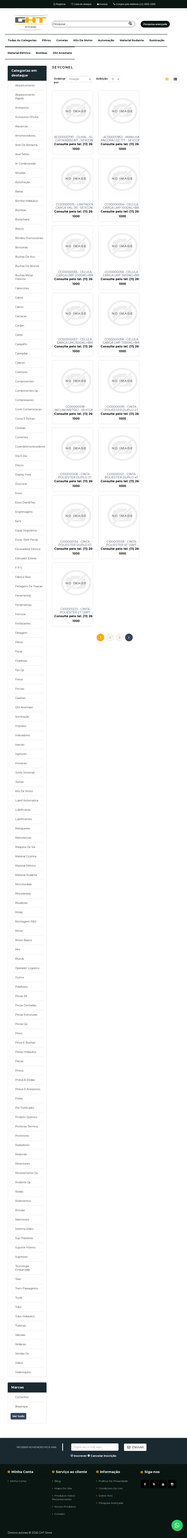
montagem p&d (26, 921)
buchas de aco (25, 256)
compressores (24, 400)
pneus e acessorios (27, 1089)
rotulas (20, 1210)
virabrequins (23, 1372)
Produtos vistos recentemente (63, 1497)
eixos (18, 493)
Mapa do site (62, 1488)
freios (19, 679)
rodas (19, 1191)
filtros (46, 40)
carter (19, 335)
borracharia (22, 219)
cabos (19, 297)
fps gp (19, 670)
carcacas (20, 316)
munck (19, 958)
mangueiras (22, 828)
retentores (22, 1163)
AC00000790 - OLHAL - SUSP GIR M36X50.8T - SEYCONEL (76, 138)
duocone (21, 484)
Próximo (129, 435)
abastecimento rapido (25, 96)
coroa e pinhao (25, 418)
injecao (19, 744)
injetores (20, 754)
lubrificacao (23, 809)
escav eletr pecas (26, 539)
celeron (20, 362)
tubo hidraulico (25, 1316)
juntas (19, 782)
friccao (19, 688)
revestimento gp (26, 1173)
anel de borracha (26, 145)
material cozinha (25, 856)
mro (17, 949)
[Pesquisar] (93, 24)
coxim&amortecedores (29, 446)
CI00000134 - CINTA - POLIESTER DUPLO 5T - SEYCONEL (76, 408)
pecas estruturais (26, 1014)
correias (62, 40)
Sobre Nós (104, 1495)
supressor (21, 1256)
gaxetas (20, 698)
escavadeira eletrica (27, 549)
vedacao (20, 1344)
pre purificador (24, 1107)
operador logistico (27, 968)
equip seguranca (26, 530)
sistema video (24, 1229)
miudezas (21, 903)
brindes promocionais (29, 238)
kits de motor (83, 40)
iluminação (157, 40)
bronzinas (21, 247)
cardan (19, 325)
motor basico (23, 940)
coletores (21, 372)
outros (19, 977)
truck (18, 1297)
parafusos (21, 986)
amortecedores (25, 135)
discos (19, 465)
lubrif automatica (26, 800)
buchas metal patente (24, 277)
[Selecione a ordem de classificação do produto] (79, 79)
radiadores (22, 1145)
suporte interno (25, 1247)
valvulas (20, 1335)
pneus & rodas (25, 1080)
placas (19, 1061)
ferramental (23, 595)
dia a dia (21, 456)
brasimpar (21, 1406)
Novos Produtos (64, 1506)
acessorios (22, 107)
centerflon (22, 1397)
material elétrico (19, 53)
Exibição (102, 78)
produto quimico (26, 1117)
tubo (18, 1307)
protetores (22, 1135)
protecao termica (26, 1126)
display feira (23, 474)
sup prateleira (24, 1238)
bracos (19, 228)
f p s (18, 567)
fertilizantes (23, 623)
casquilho (21, 344)
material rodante (132, 40)
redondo (21, 1154)
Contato (58, 1513)
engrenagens (24, 511)
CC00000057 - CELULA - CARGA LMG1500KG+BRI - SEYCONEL (76, 273)
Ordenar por (60, 80)
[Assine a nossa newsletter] (94, 1447)
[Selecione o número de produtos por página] (114, 79)
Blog (56, 1480)
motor (19, 931)
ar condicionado (25, 163)
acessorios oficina (26, 117)
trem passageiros (26, 1288)
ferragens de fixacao (29, 586)
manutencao (23, 837)
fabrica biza (22, 577)
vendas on (22, 1353)
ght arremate (62, 53)
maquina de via (25, 847)
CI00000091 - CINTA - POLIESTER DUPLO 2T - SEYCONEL (76, 341)
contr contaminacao (28, 409)
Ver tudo (18, 1416)
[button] (22, 40)
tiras (18, 1279)
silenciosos (22, 1219)
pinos (18, 1033)
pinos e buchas (25, 1042)
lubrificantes (23, 819)
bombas (41, 53)
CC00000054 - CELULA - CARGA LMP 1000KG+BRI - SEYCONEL (76, 206)
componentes (24, 381)
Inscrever (80, 1455)
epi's (18, 521)
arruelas (20, 173)
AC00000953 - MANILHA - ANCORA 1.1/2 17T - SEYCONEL (120, 138)
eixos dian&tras (25, 502)
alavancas (21, 126)
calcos (19, 307)
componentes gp (26, 390)
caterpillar (21, 353)
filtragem (21, 633)
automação (106, 40)
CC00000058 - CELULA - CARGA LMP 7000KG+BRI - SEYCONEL (120, 273)
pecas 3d (21, 996)
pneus (19, 1070)
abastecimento (25, 85)
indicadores (22, 735)
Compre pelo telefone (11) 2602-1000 (134, 4)
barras (19, 191)
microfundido (23, 884)
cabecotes (22, 288)
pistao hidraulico (25, 1052)
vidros (19, 1363)
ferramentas (23, 605)
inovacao (21, 763)
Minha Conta (17, 1480)
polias (19, 1098)
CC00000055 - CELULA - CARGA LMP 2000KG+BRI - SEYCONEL (120, 206)
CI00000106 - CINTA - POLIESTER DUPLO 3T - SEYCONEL (120, 341)
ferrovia (20, 614)
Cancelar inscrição (103, 1455)
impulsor (20, 726)
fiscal (18, 651)
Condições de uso (109, 1488)
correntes (21, 437)
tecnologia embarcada (22, 1267)
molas (19, 912)
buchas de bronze (27, 266)
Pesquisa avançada (109, 1502)
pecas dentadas (25, 1005)
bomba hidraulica (26, 200)
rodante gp (23, 1182)
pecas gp (21, 1024)
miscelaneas (23, 893)
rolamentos (23, 1201)
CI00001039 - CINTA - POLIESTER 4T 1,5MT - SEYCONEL (120, 408)
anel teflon (22, 154)
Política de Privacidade (112, 1480)
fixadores (21, 660)
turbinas (20, 1325)
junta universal (25, 772)
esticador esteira (25, 558)
